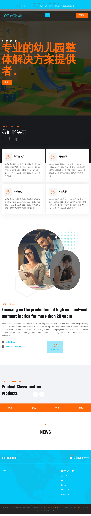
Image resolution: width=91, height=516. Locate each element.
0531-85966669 (9, 460)
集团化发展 (19, 157)
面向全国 (63, 157)
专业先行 (18, 192)
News (63, 487)
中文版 (82, 15)
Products (64, 482)
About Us (64, 478)
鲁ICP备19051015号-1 (52, 509)
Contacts (65, 496)
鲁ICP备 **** (78, 509)
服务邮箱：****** (26, 6)
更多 (6, 87)
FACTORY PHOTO (68, 492)
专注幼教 (63, 192)
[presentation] (36, 396)
